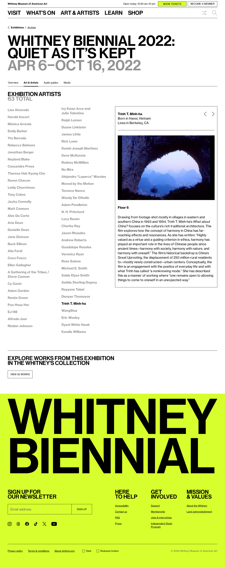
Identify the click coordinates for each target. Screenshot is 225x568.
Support (155, 505)
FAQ (117, 517)
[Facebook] (27, 523)
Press (118, 523)
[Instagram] (9, 523)
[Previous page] (205, 118)
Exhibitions (17, 27)
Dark (86, 550)
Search (214, 12)
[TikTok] (36, 523)
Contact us (121, 511)
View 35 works (20, 374)
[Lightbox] (166, 167)
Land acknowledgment (199, 511)
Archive (32, 27)
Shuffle (204, 12)
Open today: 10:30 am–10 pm (139, 3)
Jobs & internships (161, 517)
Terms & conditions (38, 550)
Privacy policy (15, 550)
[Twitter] (44, 523)
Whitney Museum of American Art (27, 3)
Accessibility (122, 505)
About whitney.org (64, 550)
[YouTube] (54, 523)
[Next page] (212, 118)
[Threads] (18, 523)
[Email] (40, 509)
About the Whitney (197, 505)
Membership (158, 511)
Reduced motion (107, 550)
